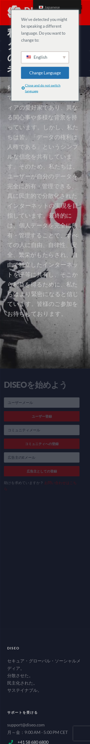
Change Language (45, 72)
